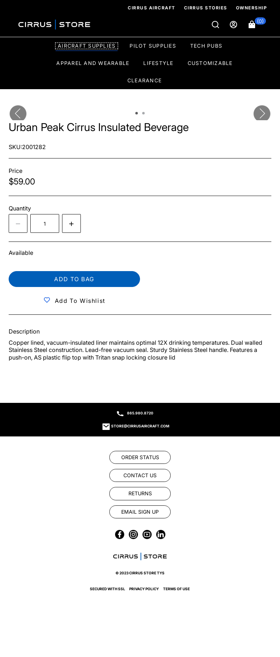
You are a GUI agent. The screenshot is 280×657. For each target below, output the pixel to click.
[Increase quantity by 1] (71, 223)
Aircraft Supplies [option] (86, 46)
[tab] (136, 113)
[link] (140, 457)
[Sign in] (234, 24)
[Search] (216, 24)
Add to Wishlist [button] (80, 300)
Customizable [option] (210, 63)
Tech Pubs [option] (206, 46)
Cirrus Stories (205, 7)
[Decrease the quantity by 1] (18, 223)
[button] (257, 24)
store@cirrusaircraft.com (140, 426)
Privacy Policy (144, 589)
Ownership (251, 7)
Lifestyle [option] (158, 63)
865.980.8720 (140, 413)
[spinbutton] (44, 223)
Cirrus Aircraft (151, 7)
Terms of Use (176, 589)
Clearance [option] (144, 80)
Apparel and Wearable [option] (92, 63)
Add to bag (74, 279)
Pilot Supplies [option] (153, 46)
